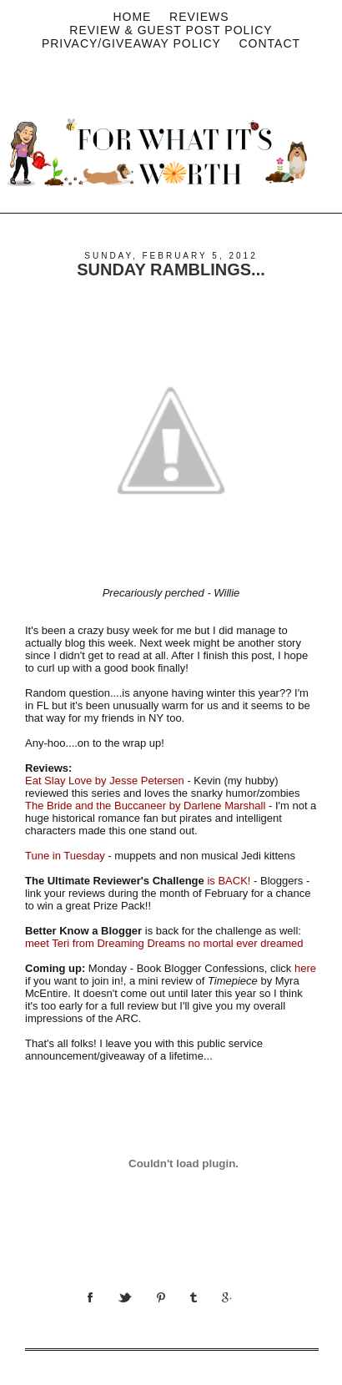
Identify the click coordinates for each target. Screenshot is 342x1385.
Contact (269, 43)
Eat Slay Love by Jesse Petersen (104, 780)
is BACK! (228, 880)
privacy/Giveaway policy (131, 43)
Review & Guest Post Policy (170, 30)
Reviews (199, 16)
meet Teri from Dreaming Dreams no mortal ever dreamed (164, 943)
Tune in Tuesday (65, 855)
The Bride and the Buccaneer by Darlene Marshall (145, 805)
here (305, 968)
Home (132, 16)
